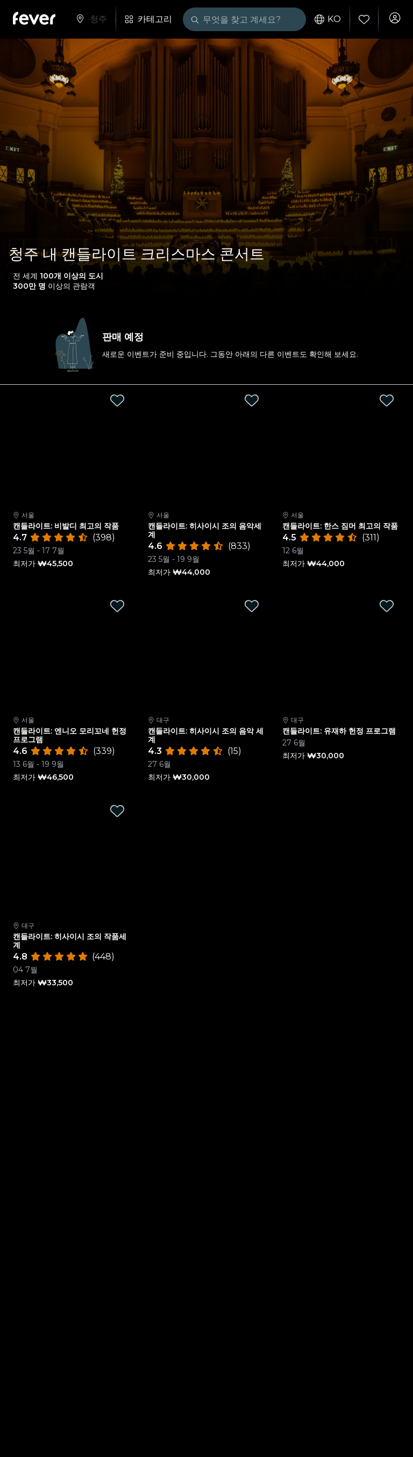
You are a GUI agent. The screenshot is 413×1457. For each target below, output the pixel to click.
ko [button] (323, 19)
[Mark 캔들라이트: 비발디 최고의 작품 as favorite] (117, 400)
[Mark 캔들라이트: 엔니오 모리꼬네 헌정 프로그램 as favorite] (117, 606)
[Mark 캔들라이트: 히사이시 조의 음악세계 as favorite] (252, 400)
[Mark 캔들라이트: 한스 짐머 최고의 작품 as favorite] (387, 400)
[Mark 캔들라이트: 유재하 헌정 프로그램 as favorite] (387, 606)
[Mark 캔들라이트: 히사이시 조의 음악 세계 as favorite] (252, 606)
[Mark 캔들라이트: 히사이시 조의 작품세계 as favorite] (117, 811)
